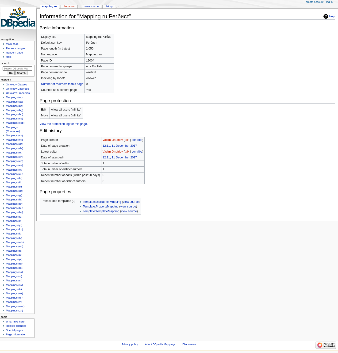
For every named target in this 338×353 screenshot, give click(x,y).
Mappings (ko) (14, 229)
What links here (15, 321)
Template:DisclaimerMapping (102, 201)
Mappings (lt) (13, 233)
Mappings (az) (14, 101)
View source (91, 6)
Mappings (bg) (14, 110)
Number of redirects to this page (62, 84)
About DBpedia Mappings (160, 344)
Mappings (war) (15, 306)
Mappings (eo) (14, 161)
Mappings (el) (14, 152)
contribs (137, 140)
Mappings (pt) (14, 259)
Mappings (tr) (14, 289)
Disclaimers (189, 344)
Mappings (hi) (14, 199)
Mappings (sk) (14, 272)
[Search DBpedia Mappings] (17, 68)
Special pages (14, 330)
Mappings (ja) (14, 225)
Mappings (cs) (14, 135)
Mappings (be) (14, 105)
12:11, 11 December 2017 (120, 145)
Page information (16, 334)
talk (127, 140)
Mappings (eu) (14, 174)
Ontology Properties (18, 93)
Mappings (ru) (14, 263)
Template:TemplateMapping (101, 211)
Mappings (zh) (14, 310)
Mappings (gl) (14, 195)
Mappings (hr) (14, 203)
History (109, 6)
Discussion (69, 6)
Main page (12, 43)
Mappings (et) (14, 169)
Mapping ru (49, 6)
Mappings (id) (14, 216)
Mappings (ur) (14, 297)
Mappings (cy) (14, 139)
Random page (14, 52)
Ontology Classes (16, 84)
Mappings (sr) (14, 280)
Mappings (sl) (14, 276)
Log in (329, 1)
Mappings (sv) (14, 285)
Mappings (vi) (14, 301)
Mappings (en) (14, 156)
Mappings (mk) (15, 242)
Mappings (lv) (14, 238)
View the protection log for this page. (64, 124)
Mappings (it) (13, 220)
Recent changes (15, 48)
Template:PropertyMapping (101, 206)
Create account (314, 1)
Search (5, 63)
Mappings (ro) (14, 267)
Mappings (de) (14, 148)
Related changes (16, 325)
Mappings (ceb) (15, 122)
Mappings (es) (14, 165)
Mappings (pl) (14, 254)
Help (332, 16)
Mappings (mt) (14, 246)
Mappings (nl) (14, 250)
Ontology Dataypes (17, 88)
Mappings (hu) (14, 208)
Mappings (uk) (14, 293)
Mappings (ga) (14, 190)
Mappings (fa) (14, 178)
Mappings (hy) (14, 212)
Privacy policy (130, 344)
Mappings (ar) (14, 97)
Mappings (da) (14, 143)
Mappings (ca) (14, 118)
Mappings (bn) (14, 114)
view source (131, 201)
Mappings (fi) (13, 182)
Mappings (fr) (14, 186)
